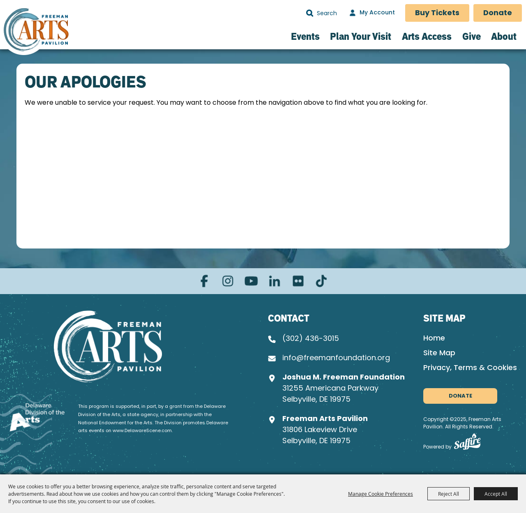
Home (434, 339)
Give (471, 36)
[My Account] (371, 13)
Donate (497, 13)
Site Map (439, 353)
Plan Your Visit (360, 36)
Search (309, 13)
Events (305, 36)
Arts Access (427, 36)
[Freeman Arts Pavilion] (36, 31)
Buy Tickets (437, 13)
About (504, 36)
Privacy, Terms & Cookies (470, 368)
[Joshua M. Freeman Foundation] (107, 346)
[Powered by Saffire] (467, 443)
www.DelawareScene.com (142, 431)
